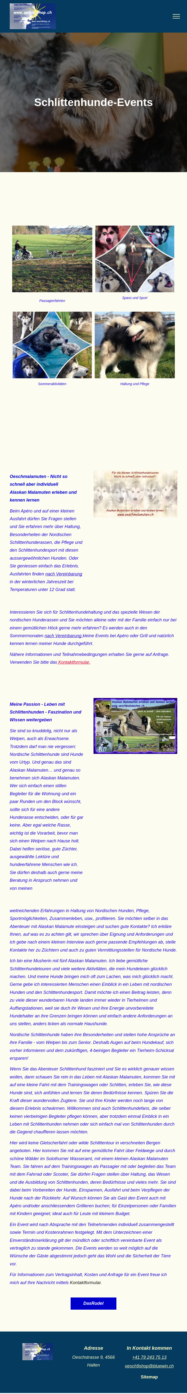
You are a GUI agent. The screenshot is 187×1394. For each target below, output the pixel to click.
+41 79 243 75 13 (149, 1357)
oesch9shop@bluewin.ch (149, 1366)
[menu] (176, 16)
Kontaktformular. (86, 1282)
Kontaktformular (73, 662)
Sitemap (149, 1377)
